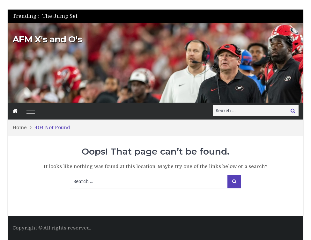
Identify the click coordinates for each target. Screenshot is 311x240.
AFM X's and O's (47, 39)
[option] (113, 16)
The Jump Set (60, 16)
